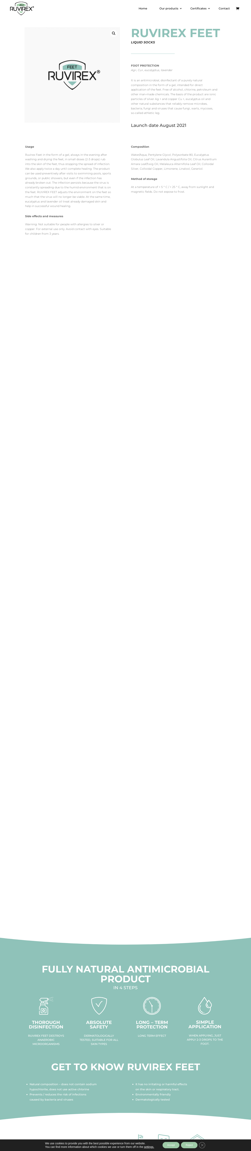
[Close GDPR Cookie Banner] (205, 1144)
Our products (168, 8)
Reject (190, 1144)
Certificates (198, 8)
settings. (145, 1146)
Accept (169, 1144)
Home (143, 8)
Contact (224, 8)
